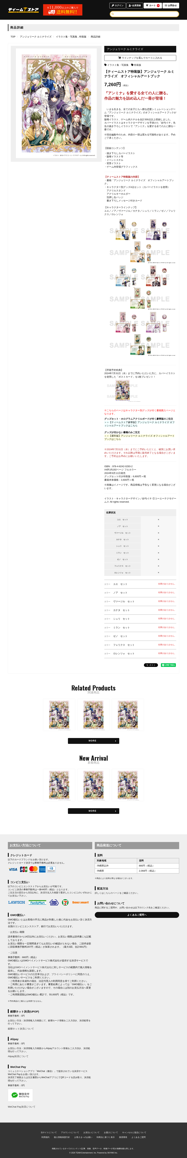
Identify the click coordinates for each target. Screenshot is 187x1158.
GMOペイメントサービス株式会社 (33, 967)
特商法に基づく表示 (106, 1137)
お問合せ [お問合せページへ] (171, 5)
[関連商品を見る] (93, 741)
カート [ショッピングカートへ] (153, 5)
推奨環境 (123, 1137)
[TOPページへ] (23, 10)
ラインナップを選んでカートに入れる (140, 57)
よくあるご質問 (138, 1137)
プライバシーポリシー (63, 974)
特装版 (137, 65)
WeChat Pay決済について (21, 1106)
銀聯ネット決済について (21, 1028)
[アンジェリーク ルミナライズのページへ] (35, 36)
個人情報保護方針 (62, 1137)
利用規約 (45, 1137)
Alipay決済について (18, 1056)
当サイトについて (49, 1132)
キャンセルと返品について (134, 1132)
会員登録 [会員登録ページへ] (135, 5)
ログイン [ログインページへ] (117, 5)
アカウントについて (70, 1132)
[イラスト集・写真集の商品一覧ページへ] (66, 36)
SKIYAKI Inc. (112, 1153)
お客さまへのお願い (83, 1137)
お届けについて (111, 1132)
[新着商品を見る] (93, 811)
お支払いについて (91, 1132)
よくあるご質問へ (137, 914)
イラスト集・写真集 (118, 65)
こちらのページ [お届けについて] (111, 893)
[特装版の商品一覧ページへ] (82, 36)
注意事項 (37, 974)
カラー (107, 584)
